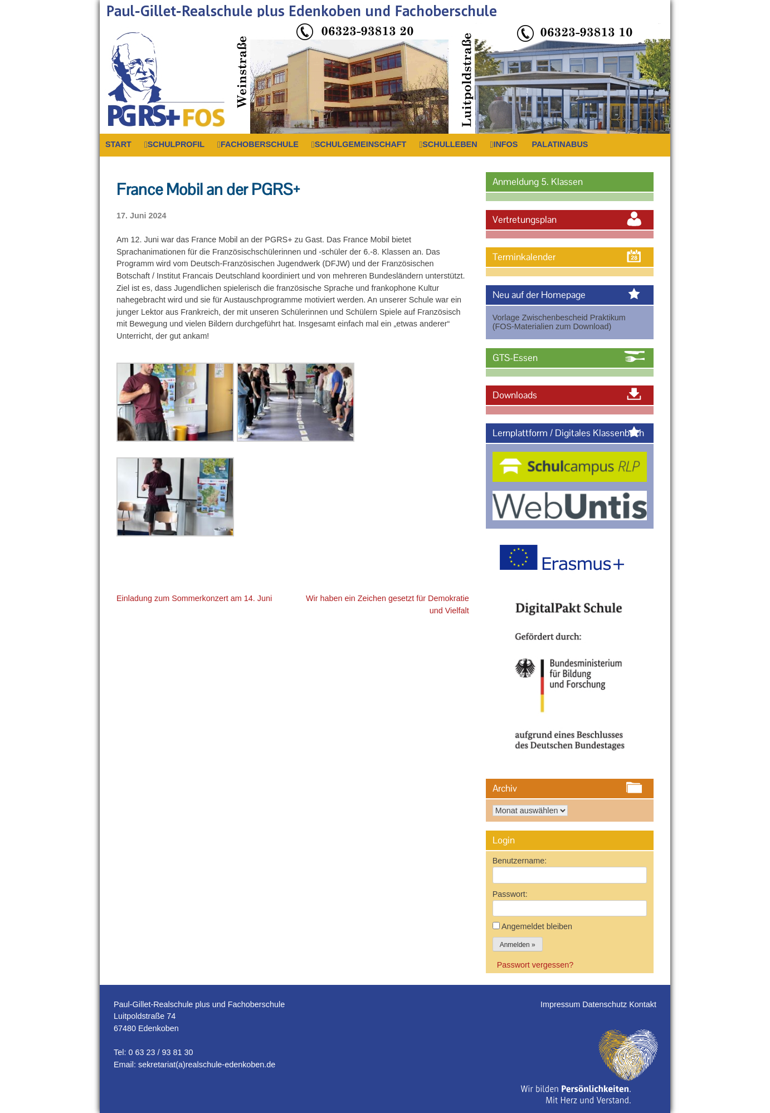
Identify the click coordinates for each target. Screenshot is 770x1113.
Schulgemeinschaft (361, 144)
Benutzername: (520, 860)
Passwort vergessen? (535, 964)
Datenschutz (605, 1004)
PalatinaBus (560, 144)
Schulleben (449, 144)
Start (118, 144)
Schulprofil (176, 144)
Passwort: (510, 894)
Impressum (561, 1004)
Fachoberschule (260, 144)
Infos (505, 144)
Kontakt (642, 1004)
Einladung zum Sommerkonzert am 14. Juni (194, 598)
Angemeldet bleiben (536, 926)
